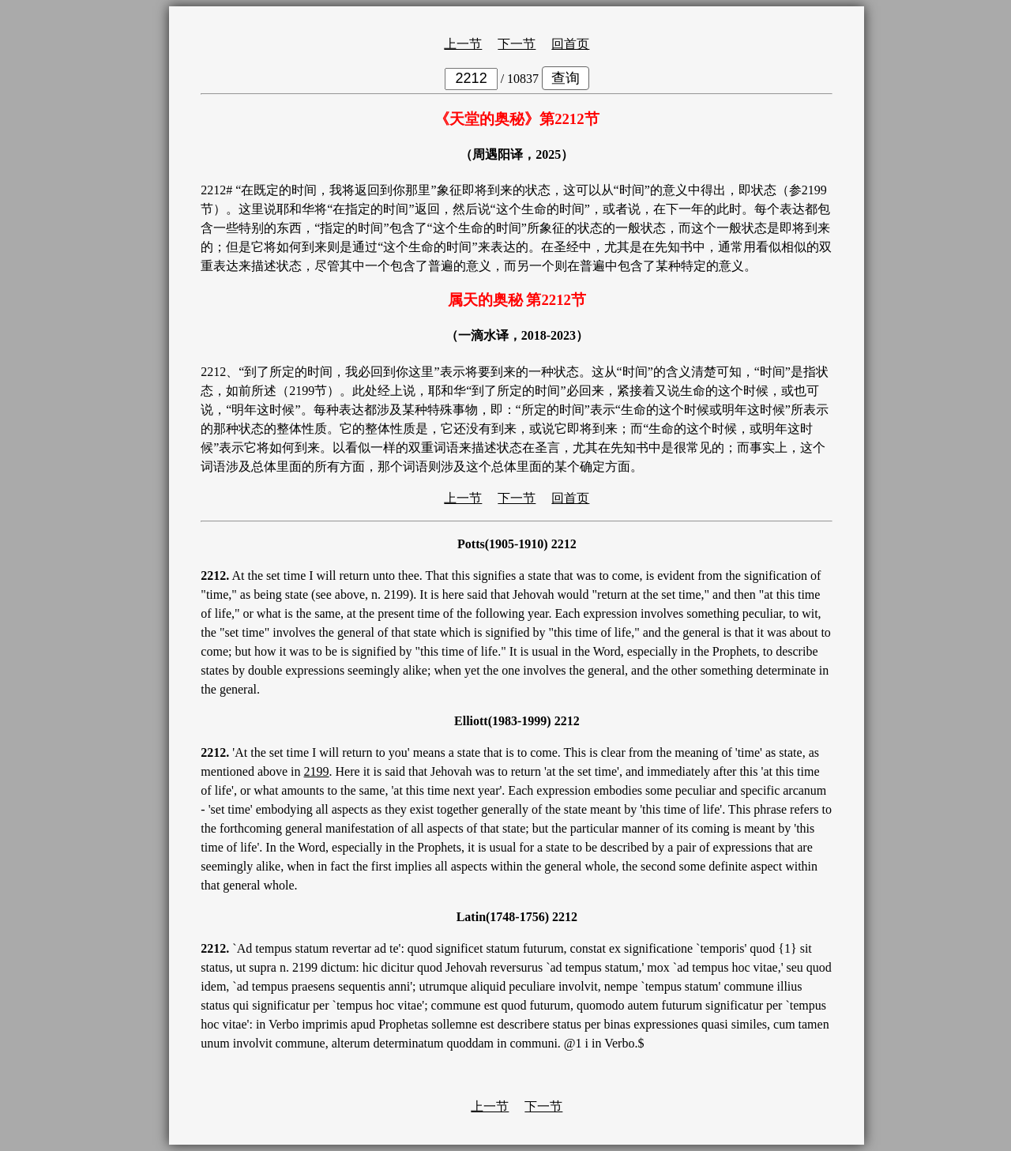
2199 (316, 771)
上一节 (463, 44)
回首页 (570, 44)
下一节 (517, 44)
